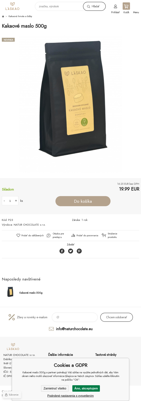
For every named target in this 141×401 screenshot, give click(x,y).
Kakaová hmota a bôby (20, 16)
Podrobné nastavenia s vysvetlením (70, 395)
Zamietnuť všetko (55, 388)
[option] (70, 104)
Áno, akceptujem (86, 388)
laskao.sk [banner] (18, 5)
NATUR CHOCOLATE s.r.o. (30, 225)
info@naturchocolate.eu (74, 328)
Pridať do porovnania (87, 235)
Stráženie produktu (112, 235)
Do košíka (83, 201)
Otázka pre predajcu (58, 235)
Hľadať (95, 6)
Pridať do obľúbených (32, 235)
